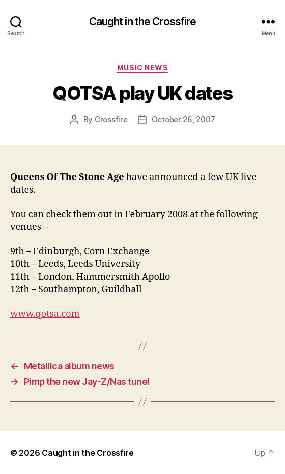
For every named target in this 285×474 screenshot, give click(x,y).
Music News (142, 67)
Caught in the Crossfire (142, 21)
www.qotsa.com (45, 314)
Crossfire (111, 119)
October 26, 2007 (183, 119)
